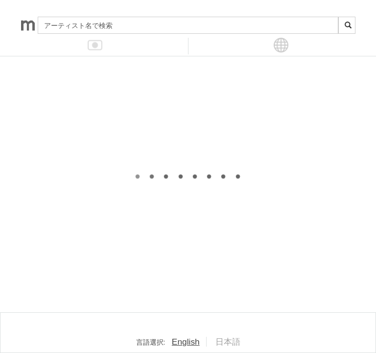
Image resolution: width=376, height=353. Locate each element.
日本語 (227, 342)
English (186, 342)
